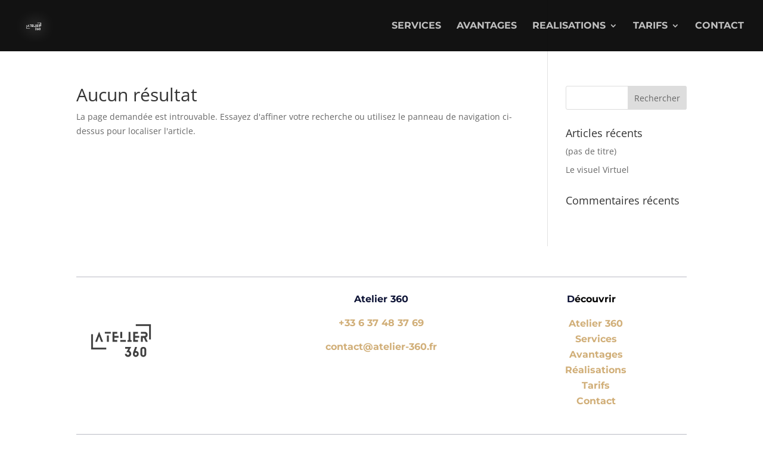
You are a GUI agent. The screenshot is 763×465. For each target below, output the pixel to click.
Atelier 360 (596, 323)
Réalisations (595, 370)
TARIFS (650, 26)
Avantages (596, 354)
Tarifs (596, 385)
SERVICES (416, 26)
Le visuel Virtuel (597, 169)
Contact (719, 26)
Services (596, 339)
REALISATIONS (569, 26)
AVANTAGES (487, 26)
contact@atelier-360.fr (381, 346)
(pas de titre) (591, 151)
